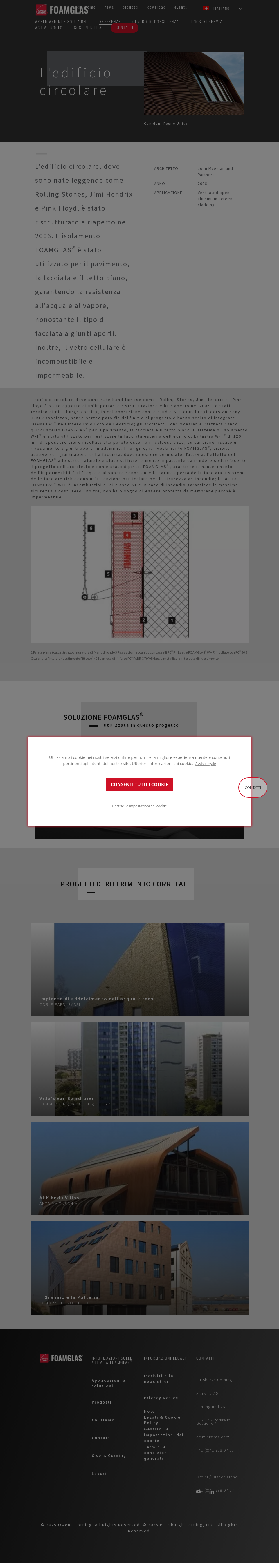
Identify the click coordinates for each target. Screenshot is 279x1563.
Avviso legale (205, 763)
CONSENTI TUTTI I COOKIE (139, 785)
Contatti (253, 787)
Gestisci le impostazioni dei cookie (139, 806)
